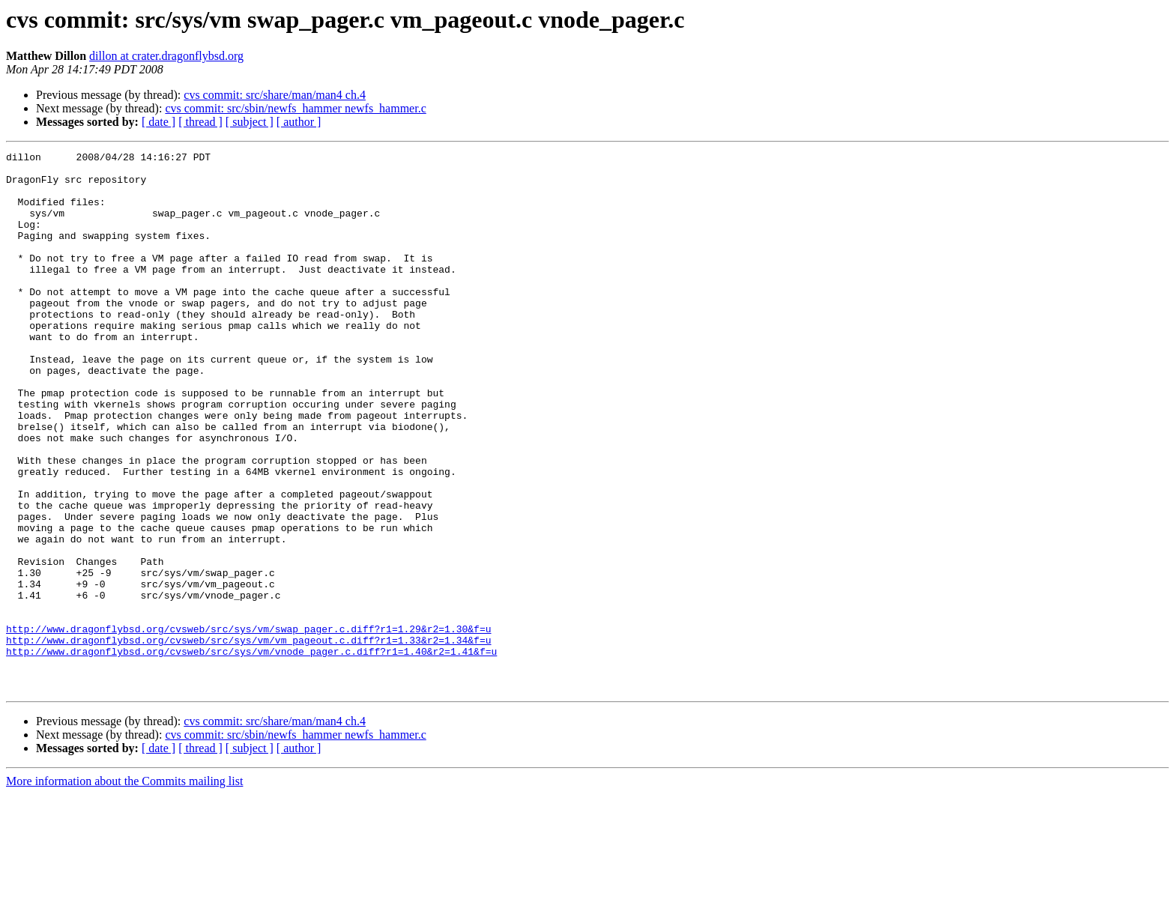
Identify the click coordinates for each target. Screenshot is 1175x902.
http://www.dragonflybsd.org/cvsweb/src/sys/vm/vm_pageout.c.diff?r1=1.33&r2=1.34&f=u (248, 738)
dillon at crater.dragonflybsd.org (166, 55)
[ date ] (158, 121)
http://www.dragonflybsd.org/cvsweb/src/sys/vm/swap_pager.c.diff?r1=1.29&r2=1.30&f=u (248, 725)
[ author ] (299, 121)
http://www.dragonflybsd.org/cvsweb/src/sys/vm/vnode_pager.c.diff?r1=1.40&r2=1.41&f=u (251, 752)
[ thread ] (200, 121)
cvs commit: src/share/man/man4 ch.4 (275, 94)
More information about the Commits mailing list (124, 889)
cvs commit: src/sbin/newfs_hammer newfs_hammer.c (295, 108)
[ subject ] (250, 121)
